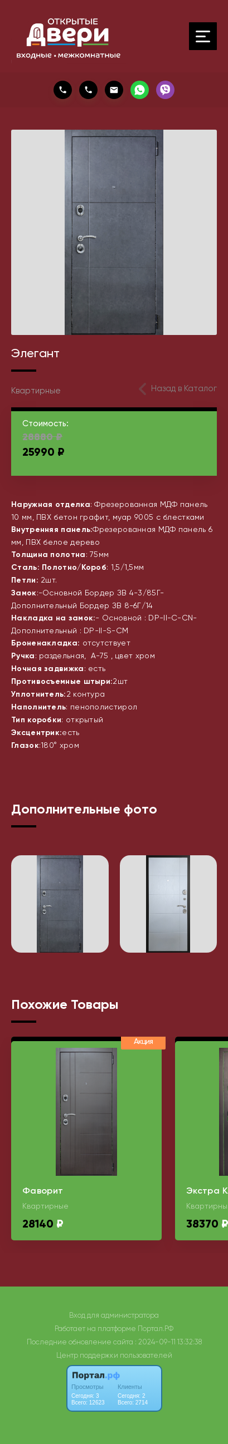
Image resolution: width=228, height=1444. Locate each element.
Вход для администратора (114, 1315)
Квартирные (36, 391)
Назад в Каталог (184, 388)
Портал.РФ (155, 1328)
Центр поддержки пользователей (114, 1355)
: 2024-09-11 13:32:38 (168, 1342)
